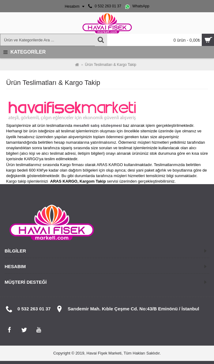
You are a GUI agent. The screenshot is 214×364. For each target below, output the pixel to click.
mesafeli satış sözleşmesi (97, 125)
